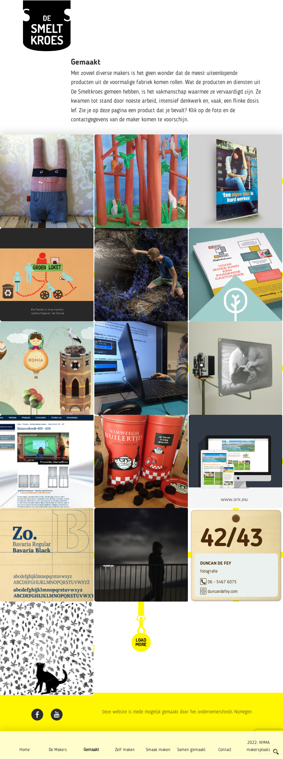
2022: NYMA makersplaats (258, 746)
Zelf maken (125, 750)
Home (24, 750)
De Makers (58, 750)
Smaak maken (158, 750)
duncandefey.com (223, 591)
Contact (224, 750)
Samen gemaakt (191, 750)
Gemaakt (91, 750)
